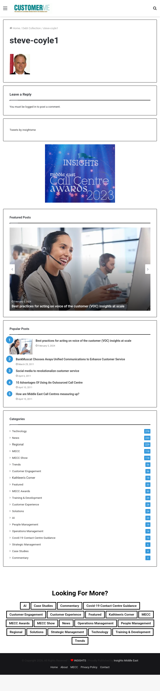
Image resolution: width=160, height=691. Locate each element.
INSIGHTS (80, 676)
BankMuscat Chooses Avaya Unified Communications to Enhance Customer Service (70, 359)
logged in (30, 106)
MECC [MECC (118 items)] (58, 626)
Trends (16, 464)
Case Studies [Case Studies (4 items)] (33, 606)
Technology (19, 431)
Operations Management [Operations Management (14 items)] (31, 636)
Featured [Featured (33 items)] (129, 616)
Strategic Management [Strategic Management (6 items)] (38, 646)
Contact (104, 683)
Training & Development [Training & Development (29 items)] (120, 646)
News (15, 437)
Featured (17, 484)
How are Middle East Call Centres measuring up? (47, 394)
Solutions (18, 511)
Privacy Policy (89, 683)
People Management (25, 524)
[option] (80, 269)
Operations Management (27, 531)
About (64, 683)
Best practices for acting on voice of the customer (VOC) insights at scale (73, 306)
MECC (16, 451)
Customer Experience (25, 504)
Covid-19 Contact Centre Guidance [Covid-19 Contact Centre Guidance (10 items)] (118, 606)
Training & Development (27, 497)
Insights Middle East (126, 676)
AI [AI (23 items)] (11, 606)
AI (13, 517)
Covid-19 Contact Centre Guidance (33, 537)
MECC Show (20, 457)
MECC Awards (21, 491)
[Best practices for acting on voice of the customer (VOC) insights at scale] (21, 346)
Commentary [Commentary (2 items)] (66, 606)
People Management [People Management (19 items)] (82, 636)
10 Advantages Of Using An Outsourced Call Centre (49, 382)
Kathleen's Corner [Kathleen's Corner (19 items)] (27, 626)
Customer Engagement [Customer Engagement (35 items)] (43, 616)
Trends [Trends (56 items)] (80, 656)
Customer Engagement (26, 471)
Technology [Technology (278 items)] (79, 646)
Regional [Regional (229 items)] (118, 636)
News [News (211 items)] (143, 626)
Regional (18, 444)
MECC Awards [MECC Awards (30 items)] (85, 626)
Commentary (20, 557)
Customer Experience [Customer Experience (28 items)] (93, 616)
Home (15, 28)
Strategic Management (26, 544)
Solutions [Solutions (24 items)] (143, 636)
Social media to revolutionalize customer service (47, 371)
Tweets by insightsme (23, 129)
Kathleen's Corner (23, 477)
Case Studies (20, 551)
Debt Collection (31, 28)
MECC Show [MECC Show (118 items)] (118, 626)
